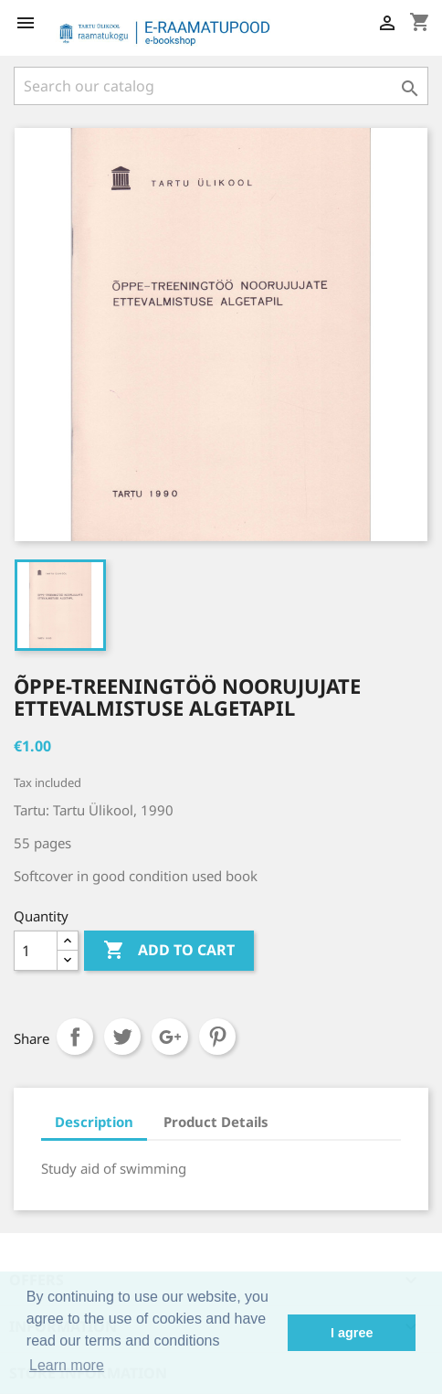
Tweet (122, 1036)
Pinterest (217, 1036)
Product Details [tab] (215, 1121)
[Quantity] (36, 951)
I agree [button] (352, 1332)
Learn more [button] (66, 1365)
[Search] (221, 86)
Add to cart (169, 951)
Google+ (170, 1036)
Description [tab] (94, 1121)
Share (75, 1036)
